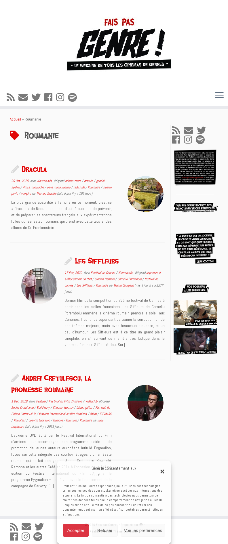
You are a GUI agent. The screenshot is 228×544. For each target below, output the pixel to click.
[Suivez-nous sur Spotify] (74, 97)
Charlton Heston (63, 407)
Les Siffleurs (97, 260)
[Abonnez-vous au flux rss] (12, 97)
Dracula (34, 169)
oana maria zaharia (59, 187)
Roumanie (94, 187)
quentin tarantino (40, 420)
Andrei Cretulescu (22, 407)
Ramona (58, 420)
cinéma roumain (105, 279)
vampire (26, 193)
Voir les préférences (143, 530)
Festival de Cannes (103, 272)
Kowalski (20, 420)
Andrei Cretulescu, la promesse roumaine (51, 383)
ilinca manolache (34, 187)
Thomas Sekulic (46, 193)
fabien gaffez (84, 407)
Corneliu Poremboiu (129, 279)
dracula (89, 181)
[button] (162, 471)
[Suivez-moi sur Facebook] (50, 97)
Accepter (75, 530)
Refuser (105, 530)
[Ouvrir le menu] (219, 95)
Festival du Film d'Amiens (66, 401)
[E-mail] (24, 97)
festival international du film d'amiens (63, 414)
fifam (93, 414)
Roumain (71, 420)
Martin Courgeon (123, 285)
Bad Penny (43, 407)
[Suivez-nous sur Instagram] (62, 97)
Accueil (15, 119)
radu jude (79, 187)
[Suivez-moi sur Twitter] (37, 97)
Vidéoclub (91, 401)
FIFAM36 (105, 414)
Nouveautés (45, 181)
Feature (41, 401)
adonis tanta (73, 181)
